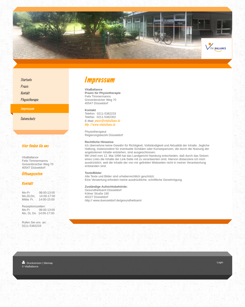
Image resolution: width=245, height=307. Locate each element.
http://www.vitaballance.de (100, 124)
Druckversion (32, 263)
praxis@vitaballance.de (107, 121)
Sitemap (48, 263)
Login (220, 262)
